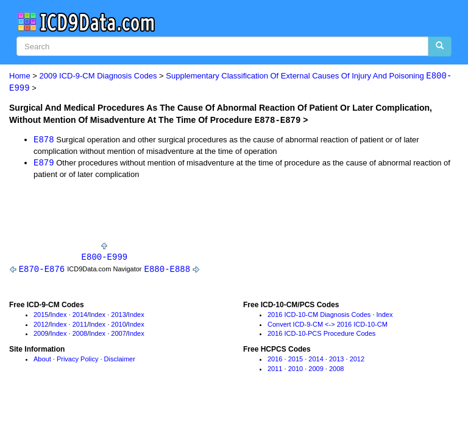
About (42, 360)
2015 (41, 315)
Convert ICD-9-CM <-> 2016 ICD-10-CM (328, 325)
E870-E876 (42, 270)
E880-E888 (167, 270)
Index (59, 315)
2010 (118, 325)
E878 (44, 139)
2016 (275, 360)
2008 (80, 335)
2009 (41, 335)
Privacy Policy (77, 360)
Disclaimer (119, 360)
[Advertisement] (151, 214)
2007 (118, 335)
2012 (41, 325)
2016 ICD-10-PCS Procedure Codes (321, 335)
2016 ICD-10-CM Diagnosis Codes (319, 315)
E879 (44, 163)
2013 (118, 315)
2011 (80, 325)
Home (19, 76)
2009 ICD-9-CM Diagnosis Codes (98, 76)
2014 (80, 315)
